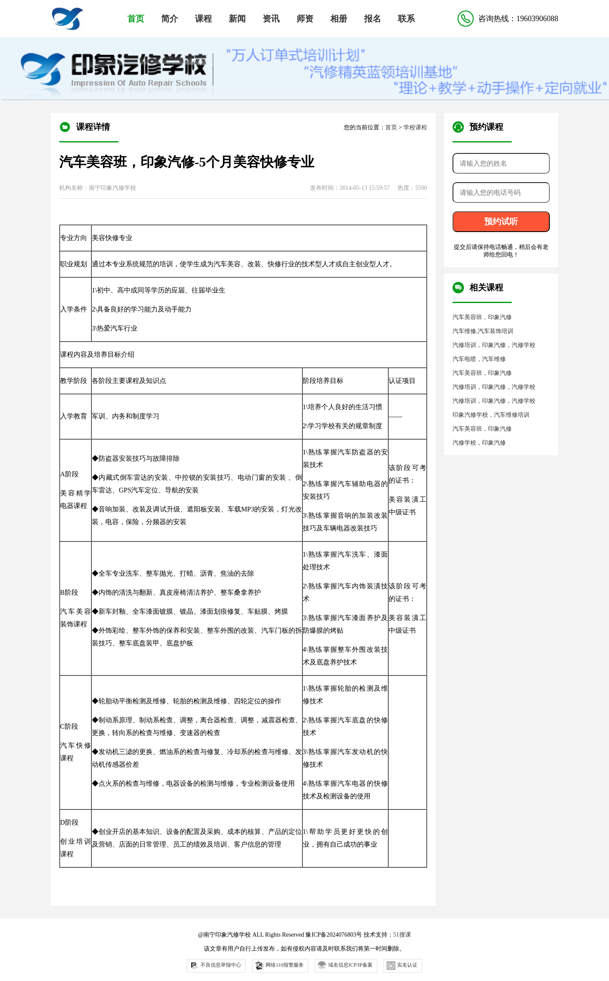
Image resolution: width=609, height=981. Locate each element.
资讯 (271, 18)
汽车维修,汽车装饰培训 (483, 331)
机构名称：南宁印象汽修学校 (97, 188)
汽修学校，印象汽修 (479, 443)
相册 (338, 18)
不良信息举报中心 (215, 965)
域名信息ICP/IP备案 (345, 965)
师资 (304, 18)
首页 (135, 18)
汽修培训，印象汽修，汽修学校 (494, 345)
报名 (372, 18)
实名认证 (402, 965)
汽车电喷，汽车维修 (479, 359)
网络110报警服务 (279, 964)
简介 (169, 18)
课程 (203, 18)
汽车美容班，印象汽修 (482, 317)
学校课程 (415, 127)
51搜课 (402, 935)
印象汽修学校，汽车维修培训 (491, 415)
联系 (406, 18)
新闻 (237, 18)
